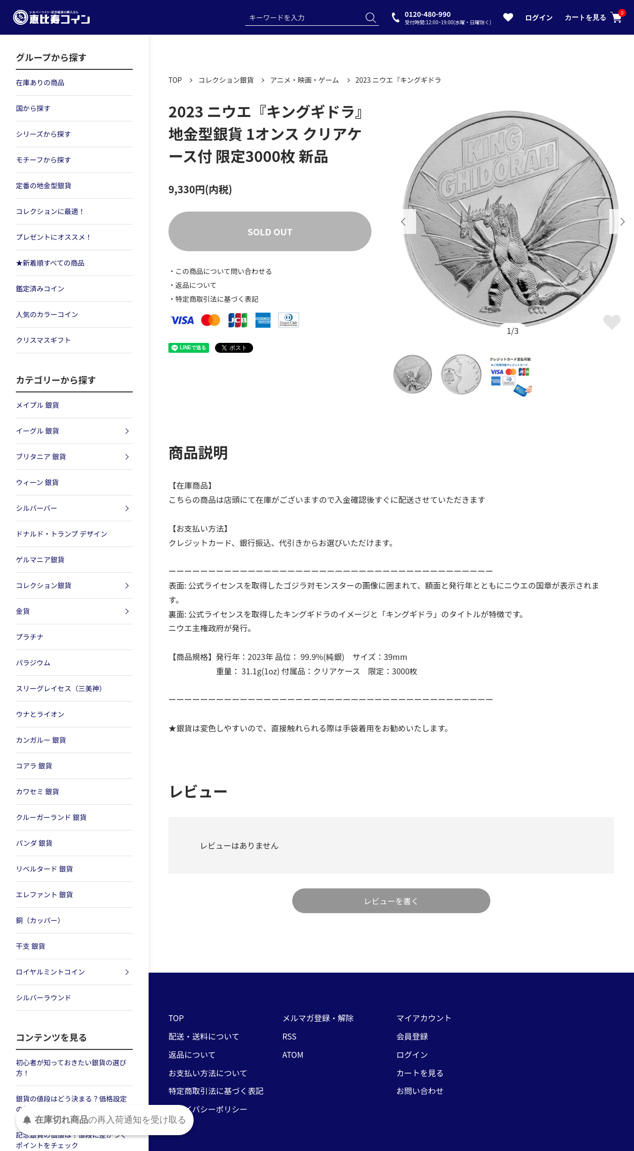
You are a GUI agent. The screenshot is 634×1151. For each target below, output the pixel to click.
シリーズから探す (43, 134)
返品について (192, 1054)
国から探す (33, 108)
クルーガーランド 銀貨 (51, 817)
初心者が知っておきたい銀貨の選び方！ (71, 1067)
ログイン (539, 17)
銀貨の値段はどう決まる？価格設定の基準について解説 (71, 1104)
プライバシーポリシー (208, 1109)
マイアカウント (424, 1018)
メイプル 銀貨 (37, 405)
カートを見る (593, 17)
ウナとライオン (40, 714)
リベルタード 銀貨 (44, 869)
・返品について (192, 285)
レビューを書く (391, 901)
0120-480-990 (448, 17)
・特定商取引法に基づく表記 (213, 299)
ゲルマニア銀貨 (40, 559)
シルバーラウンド (43, 997)
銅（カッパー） (40, 920)
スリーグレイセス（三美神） (61, 688)
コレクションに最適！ (50, 211)
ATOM (293, 1054)
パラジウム (33, 662)
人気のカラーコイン (47, 314)
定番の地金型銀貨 (43, 185)
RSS (289, 1036)
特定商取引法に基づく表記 (216, 1090)
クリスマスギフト (43, 340)
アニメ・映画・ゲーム (304, 80)
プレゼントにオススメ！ (54, 237)
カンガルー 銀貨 (41, 740)
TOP (175, 80)
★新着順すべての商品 (50, 263)
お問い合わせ (420, 1090)
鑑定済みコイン (40, 288)
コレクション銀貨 (226, 80)
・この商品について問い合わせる (220, 271)
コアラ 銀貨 (34, 765)
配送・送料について (204, 1036)
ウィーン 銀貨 (37, 482)
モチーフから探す (43, 159)
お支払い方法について (208, 1073)
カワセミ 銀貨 (37, 791)
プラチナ (30, 637)
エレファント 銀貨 (44, 894)
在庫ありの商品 (40, 82)
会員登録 (412, 1036)
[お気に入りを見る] (508, 19)
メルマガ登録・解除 (318, 1018)
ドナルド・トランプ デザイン (61, 534)
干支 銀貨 (30, 946)
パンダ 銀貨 (34, 843)
